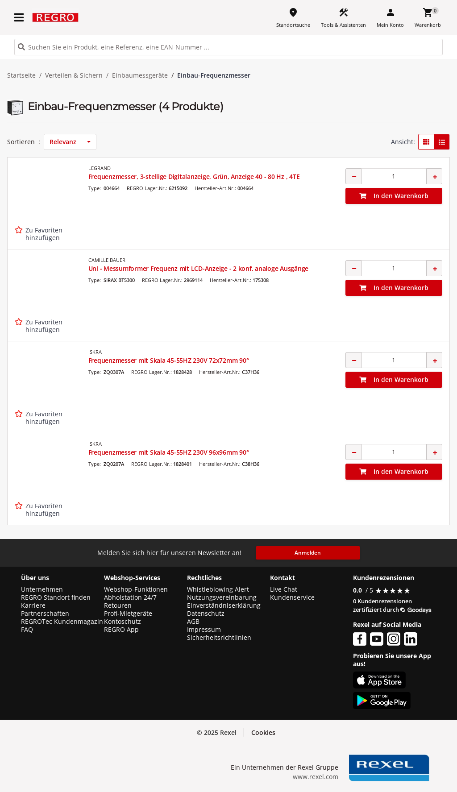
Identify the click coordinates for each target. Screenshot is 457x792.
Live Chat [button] (283, 589)
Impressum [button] (204, 630)
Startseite (21, 75)
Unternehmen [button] (42, 589)
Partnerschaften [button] (45, 614)
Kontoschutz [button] (122, 622)
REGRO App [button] (121, 630)
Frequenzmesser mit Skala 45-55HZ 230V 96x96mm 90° (168, 452)
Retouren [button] (118, 605)
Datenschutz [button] (205, 614)
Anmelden (308, 552)
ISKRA (95, 351)
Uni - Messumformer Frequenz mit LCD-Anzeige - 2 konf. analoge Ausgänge (198, 268)
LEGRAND (99, 168)
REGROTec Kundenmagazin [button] (62, 622)
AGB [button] (193, 622)
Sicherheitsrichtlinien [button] (219, 638)
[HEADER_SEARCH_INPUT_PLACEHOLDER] (228, 47)
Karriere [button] (33, 605)
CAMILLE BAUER (106, 260)
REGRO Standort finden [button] (56, 597)
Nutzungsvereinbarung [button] (222, 597)
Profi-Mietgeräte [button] (128, 614)
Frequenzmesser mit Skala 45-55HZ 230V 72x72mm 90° (168, 360)
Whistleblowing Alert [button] (218, 589)
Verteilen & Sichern (74, 75)
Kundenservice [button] (292, 597)
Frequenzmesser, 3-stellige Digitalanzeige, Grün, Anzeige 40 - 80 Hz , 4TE (194, 176)
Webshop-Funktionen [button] (136, 589)
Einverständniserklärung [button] (224, 605)
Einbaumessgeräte (140, 75)
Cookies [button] (263, 732)
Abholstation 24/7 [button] (130, 597)
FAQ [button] (27, 630)
